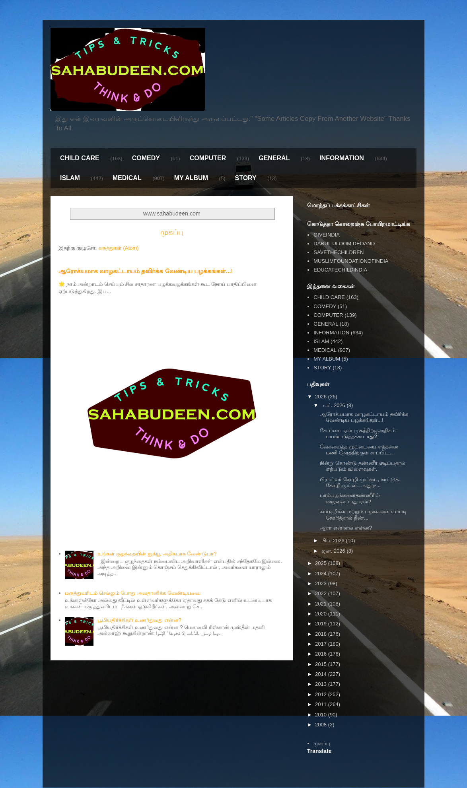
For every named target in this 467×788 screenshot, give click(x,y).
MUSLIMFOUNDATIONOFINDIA (350, 261)
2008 (321, 725)
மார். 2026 (334, 405)
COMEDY (146, 158)
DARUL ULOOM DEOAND (344, 243)
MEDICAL (127, 178)
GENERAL (274, 158)
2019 (321, 624)
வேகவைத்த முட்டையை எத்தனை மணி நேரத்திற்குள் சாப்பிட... (359, 450)
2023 (321, 583)
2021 (321, 604)
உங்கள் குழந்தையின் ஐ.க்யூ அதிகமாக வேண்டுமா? (156, 554)
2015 (321, 664)
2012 (321, 694)
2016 (321, 654)
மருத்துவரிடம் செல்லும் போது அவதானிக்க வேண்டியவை (132, 593)
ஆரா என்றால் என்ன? (346, 528)
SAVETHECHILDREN (338, 252)
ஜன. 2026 (334, 551)
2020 (321, 614)
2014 (321, 674)
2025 (321, 563)
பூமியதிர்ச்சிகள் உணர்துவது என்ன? (139, 620)
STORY (245, 178)
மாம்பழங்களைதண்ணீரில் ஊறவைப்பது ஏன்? (350, 498)
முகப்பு (171, 232)
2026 (321, 397)
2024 (321, 573)
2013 (321, 684)
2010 (321, 715)
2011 (321, 704)
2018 (321, 634)
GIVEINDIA (326, 235)
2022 (321, 593)
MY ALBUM (191, 178)
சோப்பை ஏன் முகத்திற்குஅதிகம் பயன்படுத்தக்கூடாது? (357, 433)
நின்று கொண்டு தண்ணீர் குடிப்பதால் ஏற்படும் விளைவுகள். (362, 466)
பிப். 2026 (333, 540)
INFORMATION (341, 158)
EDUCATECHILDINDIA (340, 270)
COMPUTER (208, 158)
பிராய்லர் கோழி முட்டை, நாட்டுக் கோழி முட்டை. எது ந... (359, 482)
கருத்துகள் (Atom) (118, 248)
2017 (321, 644)
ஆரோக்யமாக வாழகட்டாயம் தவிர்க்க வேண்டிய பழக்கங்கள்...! (145, 271)
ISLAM (70, 178)
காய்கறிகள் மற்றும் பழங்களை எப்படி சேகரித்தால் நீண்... (363, 515)
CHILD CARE (79, 158)
